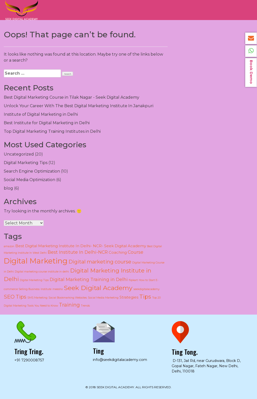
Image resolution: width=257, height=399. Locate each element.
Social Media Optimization (29, 179)
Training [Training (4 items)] (69, 305)
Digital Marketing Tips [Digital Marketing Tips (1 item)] (34, 280)
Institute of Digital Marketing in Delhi (41, 114)
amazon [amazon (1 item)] (9, 246)
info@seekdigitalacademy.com (251, 38)
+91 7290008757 (29, 360)
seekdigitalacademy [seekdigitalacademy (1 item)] (147, 289)
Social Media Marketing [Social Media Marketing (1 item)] (103, 297)
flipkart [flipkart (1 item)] (133, 280)
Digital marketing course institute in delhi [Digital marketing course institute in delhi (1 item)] (42, 271)
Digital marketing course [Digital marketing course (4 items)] (100, 261)
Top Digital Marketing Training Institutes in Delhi (52, 131)
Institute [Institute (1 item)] (46, 289)
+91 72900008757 (251, 51)
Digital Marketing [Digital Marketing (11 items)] (36, 260)
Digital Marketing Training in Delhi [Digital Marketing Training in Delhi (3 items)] (89, 279)
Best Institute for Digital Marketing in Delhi (47, 122)
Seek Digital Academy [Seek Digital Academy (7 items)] (98, 288)
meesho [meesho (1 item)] (57, 289)
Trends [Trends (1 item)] (85, 305)
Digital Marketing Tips (25, 162)
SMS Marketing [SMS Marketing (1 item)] (37, 297)
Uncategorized (19, 154)
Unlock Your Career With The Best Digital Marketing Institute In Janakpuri (78, 105)
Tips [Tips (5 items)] (145, 296)
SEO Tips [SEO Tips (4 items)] (15, 297)
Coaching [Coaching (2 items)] (118, 252)
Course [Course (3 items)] (135, 252)
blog (8, 188)
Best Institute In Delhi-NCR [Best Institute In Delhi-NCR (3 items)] (78, 252)
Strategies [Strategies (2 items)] (128, 297)
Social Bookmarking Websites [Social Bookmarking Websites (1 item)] (67, 297)
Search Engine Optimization (32, 171)
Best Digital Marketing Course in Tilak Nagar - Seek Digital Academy (71, 97)
